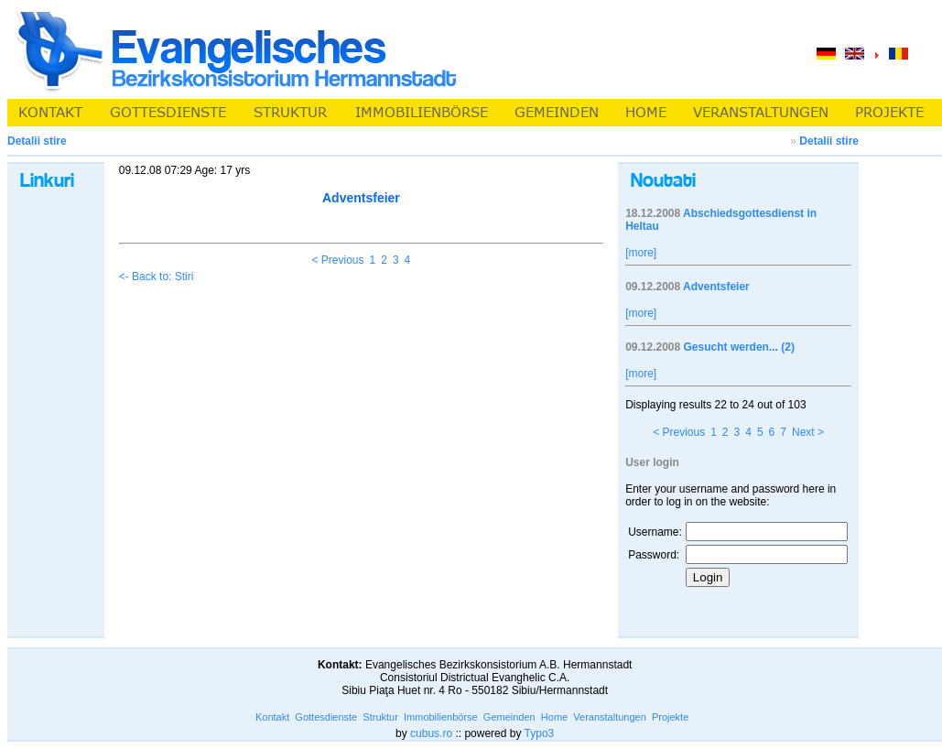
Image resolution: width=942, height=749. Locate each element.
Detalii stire (829, 141)
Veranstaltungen (609, 716)
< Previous (338, 260)
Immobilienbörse (441, 716)
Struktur (380, 716)
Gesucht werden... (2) (739, 347)
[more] (640, 252)
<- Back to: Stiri (156, 276)
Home (554, 716)
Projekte (670, 716)
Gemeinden (509, 716)
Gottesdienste (326, 716)
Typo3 (540, 733)
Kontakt (272, 716)
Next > (808, 432)
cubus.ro (431, 733)
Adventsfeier (716, 286)
